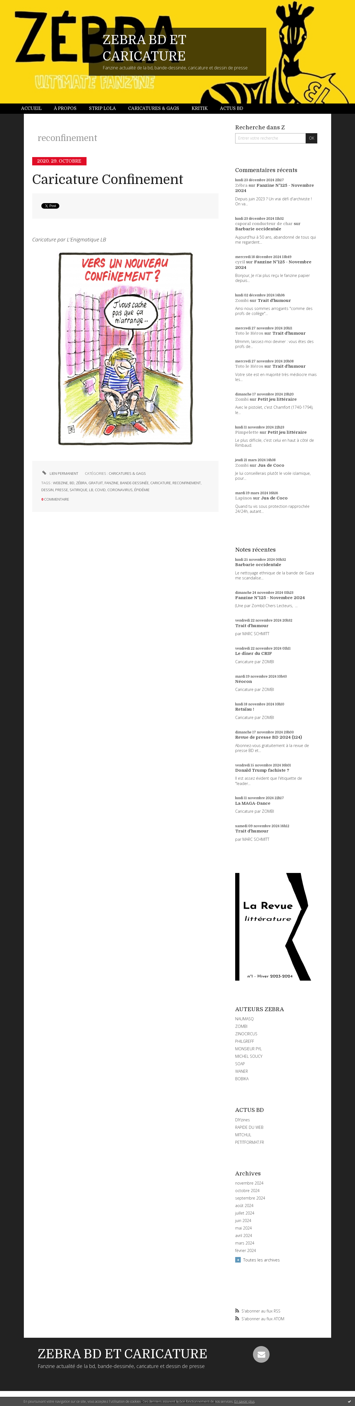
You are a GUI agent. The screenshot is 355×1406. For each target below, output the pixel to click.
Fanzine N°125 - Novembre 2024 (270, 597)
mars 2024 (244, 1243)
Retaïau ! (244, 709)
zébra (81, 482)
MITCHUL (243, 1134)
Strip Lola (102, 108)
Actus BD (231, 108)
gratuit (95, 482)
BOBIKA (241, 1078)
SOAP (240, 1063)
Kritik (200, 108)
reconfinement (187, 482)
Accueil (31, 108)
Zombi (241, 300)
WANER (241, 1071)
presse (61, 489)
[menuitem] (34, 109)
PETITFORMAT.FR (249, 1142)
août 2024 (244, 1205)
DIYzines (242, 1119)
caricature (160, 482)
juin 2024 (243, 1220)
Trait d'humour (274, 300)
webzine (60, 482)
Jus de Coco (271, 465)
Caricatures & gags (153, 108)
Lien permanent (59, 473)
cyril (240, 261)
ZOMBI (241, 1026)
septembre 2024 (250, 1198)
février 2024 (245, 1250)
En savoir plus (244, 1401)
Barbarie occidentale (258, 228)
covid (100, 489)
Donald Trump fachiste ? (262, 770)
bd (72, 482)
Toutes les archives (261, 1260)
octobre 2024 (247, 1190)
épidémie (141, 489)
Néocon (243, 681)
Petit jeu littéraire (277, 399)
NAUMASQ (244, 1018)
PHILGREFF (244, 1041)
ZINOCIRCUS (246, 1033)
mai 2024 (243, 1228)
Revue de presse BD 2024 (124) (268, 737)
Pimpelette (246, 432)
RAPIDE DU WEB (249, 1127)
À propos (65, 108)
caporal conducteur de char (264, 223)
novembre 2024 (249, 1183)
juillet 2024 (244, 1213)
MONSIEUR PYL (248, 1048)
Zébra (241, 185)
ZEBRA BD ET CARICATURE (122, 1354)
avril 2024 (243, 1235)
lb (91, 489)
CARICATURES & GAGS (127, 473)
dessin (47, 489)
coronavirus (120, 489)
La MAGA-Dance (252, 803)
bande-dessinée (134, 482)
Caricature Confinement (107, 179)
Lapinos (243, 498)
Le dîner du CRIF (253, 653)
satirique (78, 489)
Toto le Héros (249, 333)
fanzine (111, 482)
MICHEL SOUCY (248, 1056)
